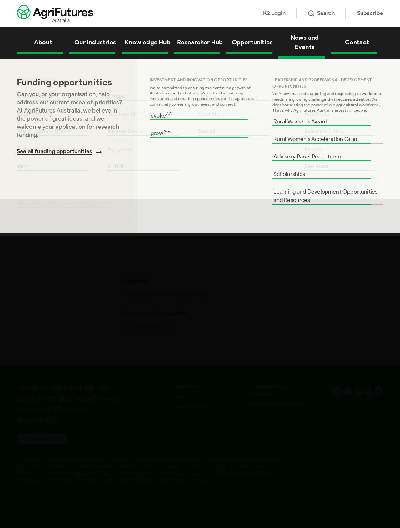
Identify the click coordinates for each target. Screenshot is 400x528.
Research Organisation (45, 120)
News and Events (305, 42)
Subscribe (370, 13)
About (43, 42)
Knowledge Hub (148, 42)
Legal (180, 396)
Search (321, 13)
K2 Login (274, 13)
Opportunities (252, 42)
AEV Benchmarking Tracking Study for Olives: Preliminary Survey (112, 66)
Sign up (41, 438)
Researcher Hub (200, 42)
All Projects (41, 66)
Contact (357, 42)
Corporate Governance (275, 404)
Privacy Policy (190, 406)
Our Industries (95, 42)
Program (27, 100)
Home (22, 66)
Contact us (186, 386)
